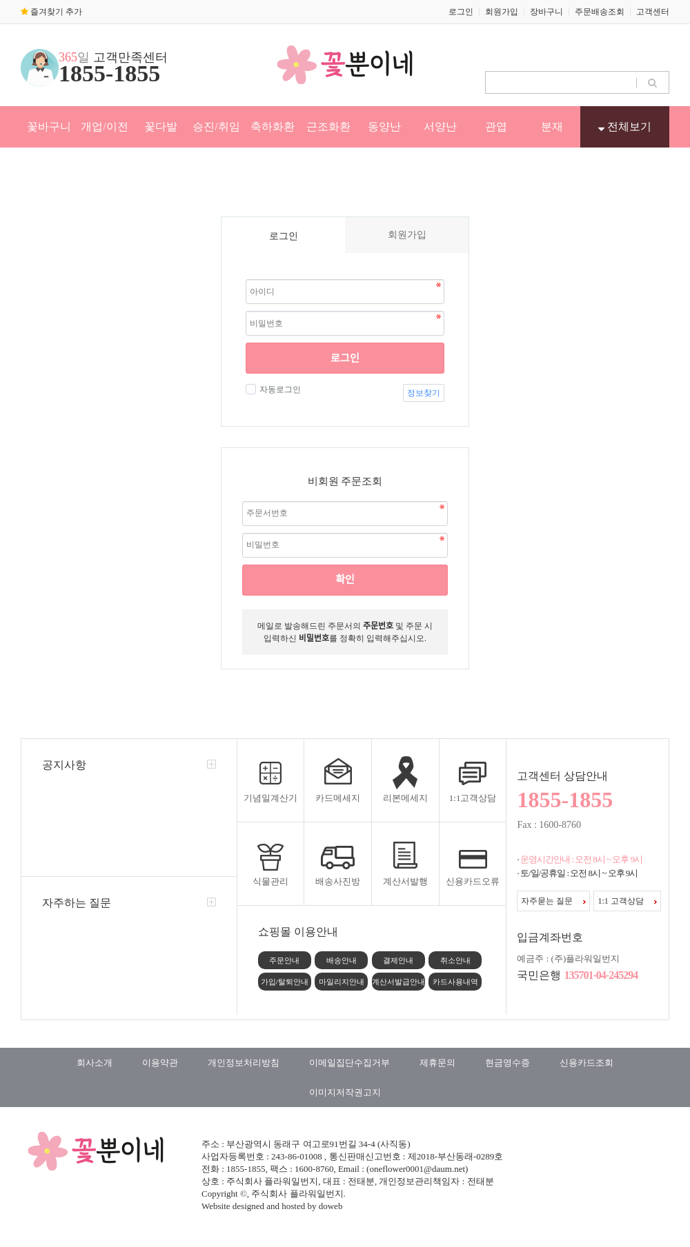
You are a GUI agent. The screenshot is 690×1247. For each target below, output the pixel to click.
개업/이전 (104, 126)
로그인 (460, 12)
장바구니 (546, 12)
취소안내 (455, 960)
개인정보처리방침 (243, 1062)
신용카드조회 (586, 1062)
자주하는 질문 (76, 903)
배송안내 (341, 960)
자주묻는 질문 (553, 901)
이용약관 (160, 1062)
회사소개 (94, 1062)
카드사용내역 (455, 981)
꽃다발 (160, 126)
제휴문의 (437, 1062)
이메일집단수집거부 (349, 1062)
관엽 (496, 126)
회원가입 (501, 12)
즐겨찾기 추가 (51, 12)
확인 (345, 579)
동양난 (384, 126)
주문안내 (284, 960)
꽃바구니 (49, 126)
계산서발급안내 (398, 981)
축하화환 (272, 126)
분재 (552, 126)
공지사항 (64, 765)
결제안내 (398, 960)
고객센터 (652, 12)
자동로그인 (278, 389)
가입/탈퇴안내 (284, 981)
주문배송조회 (599, 12)
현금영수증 (507, 1062)
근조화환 (328, 126)
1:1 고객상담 (627, 901)
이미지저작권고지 (345, 1092)
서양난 (440, 126)
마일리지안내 (341, 981)
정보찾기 (423, 393)
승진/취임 (216, 126)
